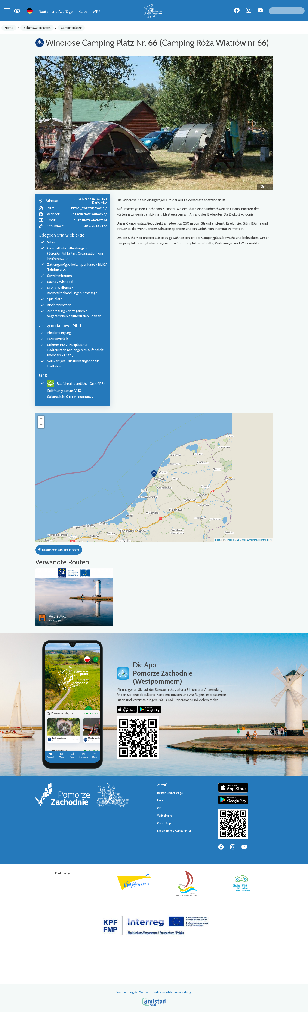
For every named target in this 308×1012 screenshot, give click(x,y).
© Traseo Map (231, 539)
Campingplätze (71, 28)
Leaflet (218, 539)
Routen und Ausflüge (56, 11)
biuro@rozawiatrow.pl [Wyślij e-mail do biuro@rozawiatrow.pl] (90, 220)
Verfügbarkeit (165, 815)
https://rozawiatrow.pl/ (89, 208)
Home (9, 28)
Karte (83, 11)
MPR (97, 11)
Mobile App (164, 823)
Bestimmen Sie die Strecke (58, 550)
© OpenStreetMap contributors (256, 539)
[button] (53, 123)
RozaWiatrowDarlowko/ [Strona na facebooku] (88, 214)
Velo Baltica (57, 616)
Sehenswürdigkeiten (37, 28)
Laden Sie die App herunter (174, 830)
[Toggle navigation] (6, 10)
